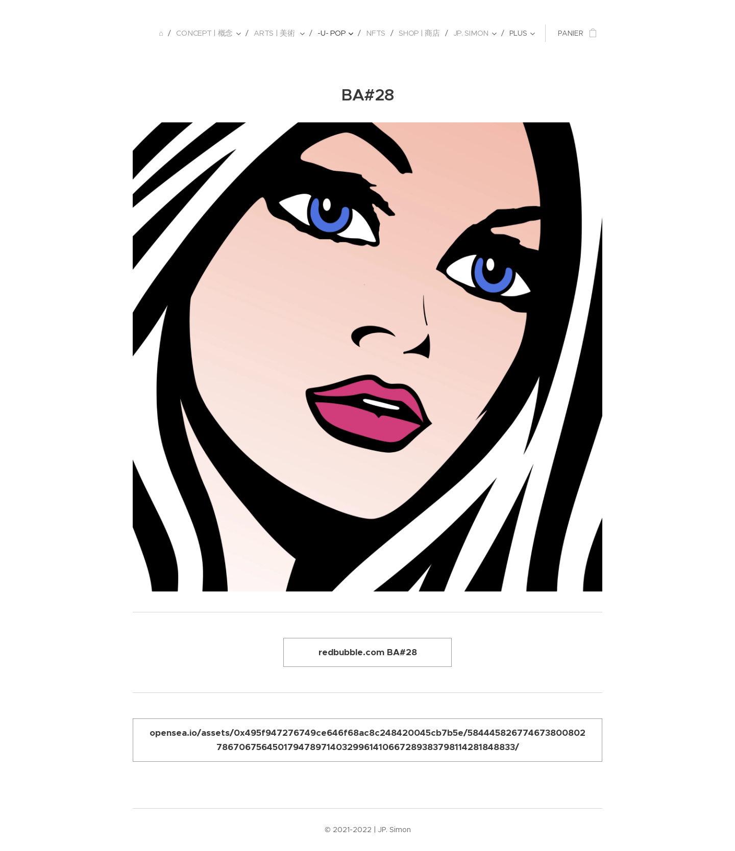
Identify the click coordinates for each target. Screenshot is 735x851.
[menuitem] (166, 33)
